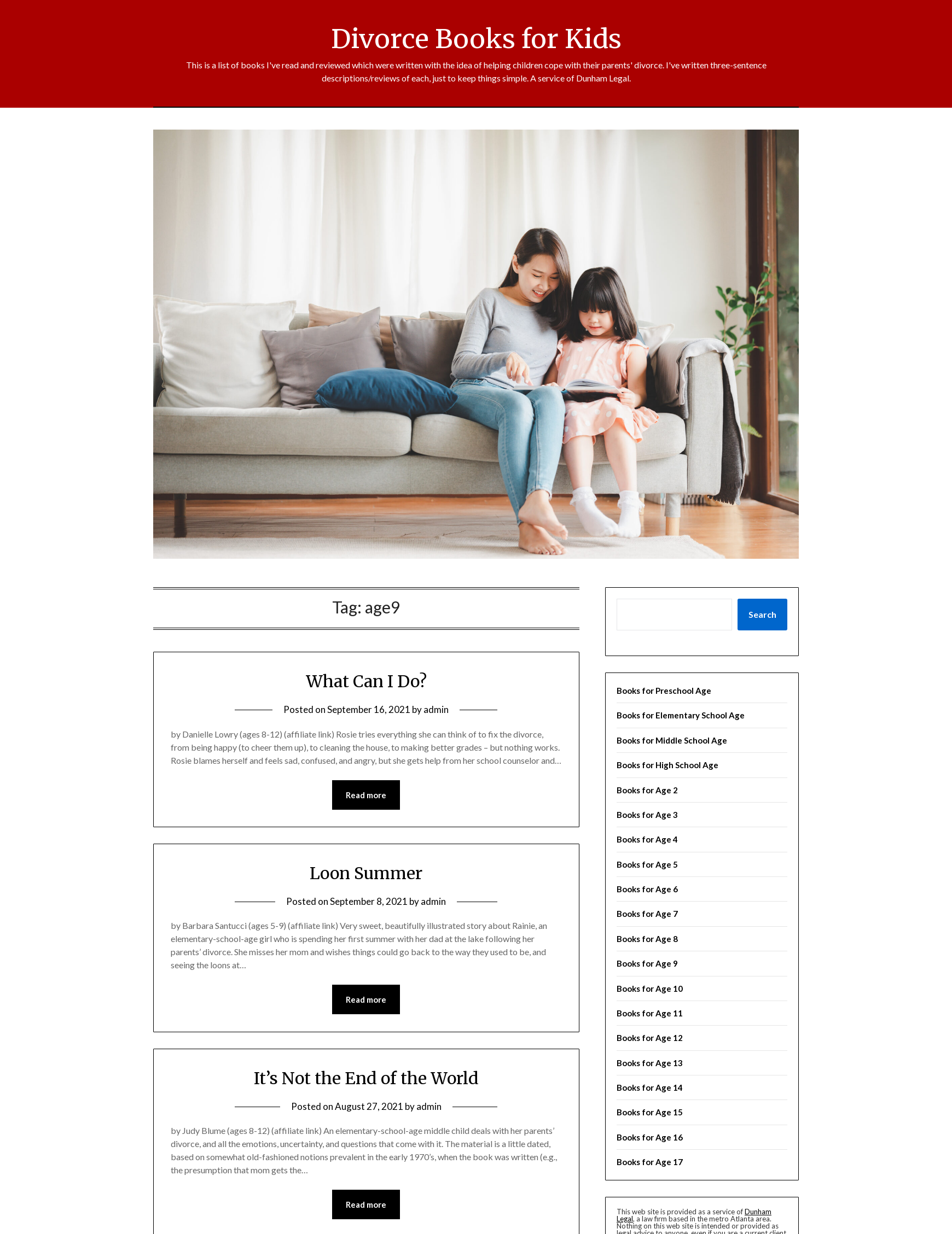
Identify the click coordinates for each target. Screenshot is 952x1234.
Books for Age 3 (647, 815)
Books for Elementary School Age (681, 715)
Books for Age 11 (650, 1013)
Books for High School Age (667, 765)
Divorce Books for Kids (476, 38)
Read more (366, 795)
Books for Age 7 (647, 914)
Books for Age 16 (650, 1137)
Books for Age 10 (650, 988)
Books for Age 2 (647, 790)
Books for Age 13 (650, 1063)
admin (436, 709)
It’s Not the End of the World (366, 1078)
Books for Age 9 (647, 963)
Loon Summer (366, 873)
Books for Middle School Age (672, 740)
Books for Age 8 (647, 939)
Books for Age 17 (650, 1162)
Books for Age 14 (650, 1087)
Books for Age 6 (647, 889)
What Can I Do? (366, 681)
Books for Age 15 (650, 1112)
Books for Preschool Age (664, 690)
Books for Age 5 (647, 864)
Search (762, 614)
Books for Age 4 (647, 839)
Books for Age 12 (650, 1038)
